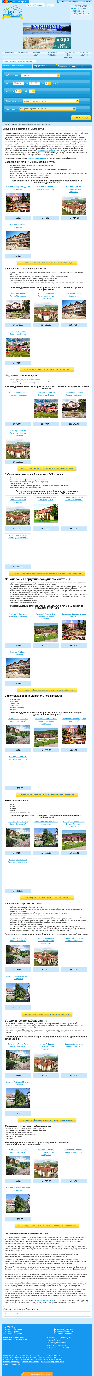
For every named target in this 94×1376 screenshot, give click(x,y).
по (27, 83)
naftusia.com (78, 11)
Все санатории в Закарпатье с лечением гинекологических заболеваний (47, 1226)
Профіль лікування (14, 101)
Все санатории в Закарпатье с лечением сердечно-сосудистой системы (47, 690)
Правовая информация (11, 1362)
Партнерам (73, 2)
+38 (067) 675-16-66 (78, 8)
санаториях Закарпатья (28, 139)
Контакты (86, 2)
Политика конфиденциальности (52, 1362)
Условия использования (30, 1362)
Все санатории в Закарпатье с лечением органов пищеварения (47, 369)
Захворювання (12, 109)
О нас (62, 2)
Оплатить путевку (15, 1)
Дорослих (10, 91)
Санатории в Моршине (12, 1331)
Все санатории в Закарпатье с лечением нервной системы (47, 1014)
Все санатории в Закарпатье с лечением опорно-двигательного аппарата (47, 795)
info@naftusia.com (81, 13)
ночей (55, 83)
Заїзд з (8, 83)
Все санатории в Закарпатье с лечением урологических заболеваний (47, 1120)
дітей (25, 91)
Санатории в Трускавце (12, 1329)
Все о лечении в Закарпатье (15, 1314)
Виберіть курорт (12, 75)
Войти (5, 1365)
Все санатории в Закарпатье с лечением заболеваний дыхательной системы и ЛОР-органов (47, 573)
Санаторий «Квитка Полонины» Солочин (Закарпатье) (74, 189)
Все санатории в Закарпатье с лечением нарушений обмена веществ (47, 468)
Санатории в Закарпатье (64, 1329)
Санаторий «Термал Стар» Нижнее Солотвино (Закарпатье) (46, 616)
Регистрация (15, 1365)
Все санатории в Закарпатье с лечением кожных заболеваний (47, 898)
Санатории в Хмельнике (63, 1331)
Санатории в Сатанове (63, 1333)
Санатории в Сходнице (12, 1333)
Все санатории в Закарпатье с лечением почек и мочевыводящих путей (46, 263)
